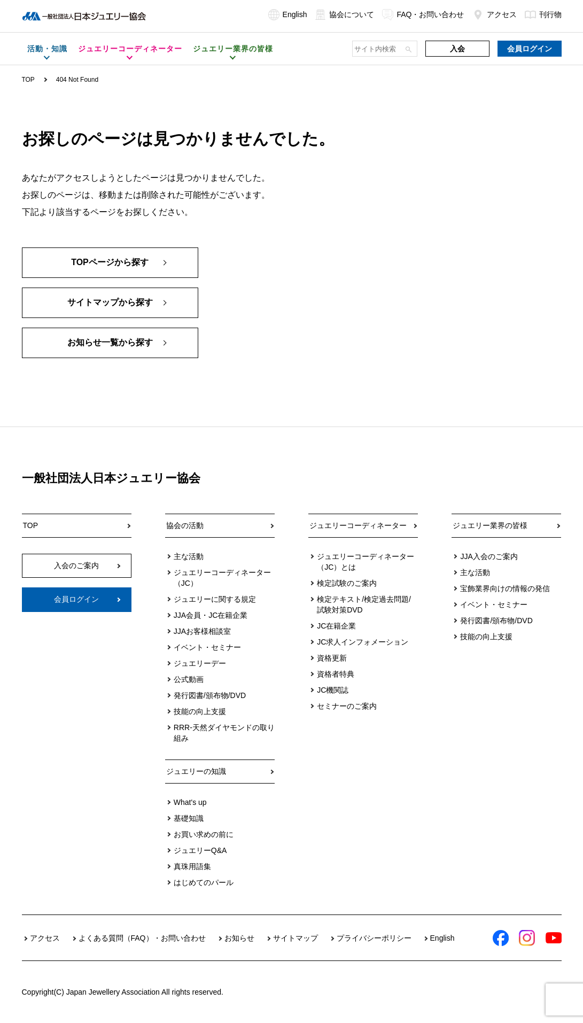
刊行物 (543, 14)
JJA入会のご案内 (488, 556)
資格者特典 (335, 674)
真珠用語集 (192, 866)
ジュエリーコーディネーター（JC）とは (365, 561)
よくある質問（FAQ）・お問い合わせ (142, 938)
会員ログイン (529, 48)
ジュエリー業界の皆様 (490, 525)
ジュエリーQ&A (200, 850)
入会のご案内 (76, 565)
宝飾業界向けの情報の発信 (505, 588)
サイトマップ (295, 938)
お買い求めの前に (204, 834)
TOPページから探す (110, 262)
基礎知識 (189, 818)
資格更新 (332, 658)
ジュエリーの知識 (196, 771)
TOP (28, 79)
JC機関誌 (332, 690)
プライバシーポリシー (374, 938)
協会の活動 (185, 525)
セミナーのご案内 (347, 706)
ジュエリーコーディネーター (358, 525)
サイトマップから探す (110, 302)
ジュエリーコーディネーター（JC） (222, 577)
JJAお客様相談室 (202, 631)
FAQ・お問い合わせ (423, 14)
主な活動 (189, 556)
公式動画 (189, 679)
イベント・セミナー (207, 647)
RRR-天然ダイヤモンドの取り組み (224, 732)
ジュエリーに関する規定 (215, 599)
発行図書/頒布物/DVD (210, 695)
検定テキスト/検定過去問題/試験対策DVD (364, 604)
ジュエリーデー (200, 663)
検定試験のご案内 (347, 583)
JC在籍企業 (336, 626)
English (287, 14)
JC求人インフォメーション (362, 642)
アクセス (494, 14)
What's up (190, 802)
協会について (344, 14)
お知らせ (239, 938)
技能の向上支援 (200, 711)
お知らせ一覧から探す (110, 342)
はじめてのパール (204, 882)
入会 (457, 48)
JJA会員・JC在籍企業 (210, 615)
